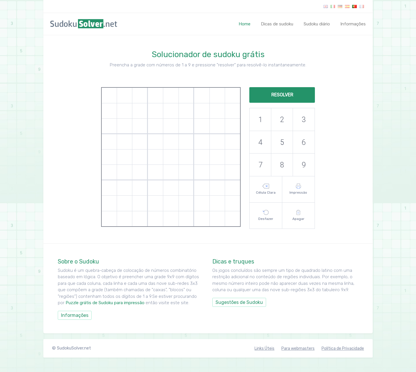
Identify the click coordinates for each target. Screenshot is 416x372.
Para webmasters (298, 348)
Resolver (282, 95)
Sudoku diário (317, 24)
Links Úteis (264, 348)
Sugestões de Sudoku (239, 302)
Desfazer (265, 215)
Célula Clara (266, 189)
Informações (353, 24)
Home (246, 24)
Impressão (298, 189)
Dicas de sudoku (277, 24)
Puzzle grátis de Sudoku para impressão (106, 302)
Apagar (298, 215)
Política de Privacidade (343, 348)
